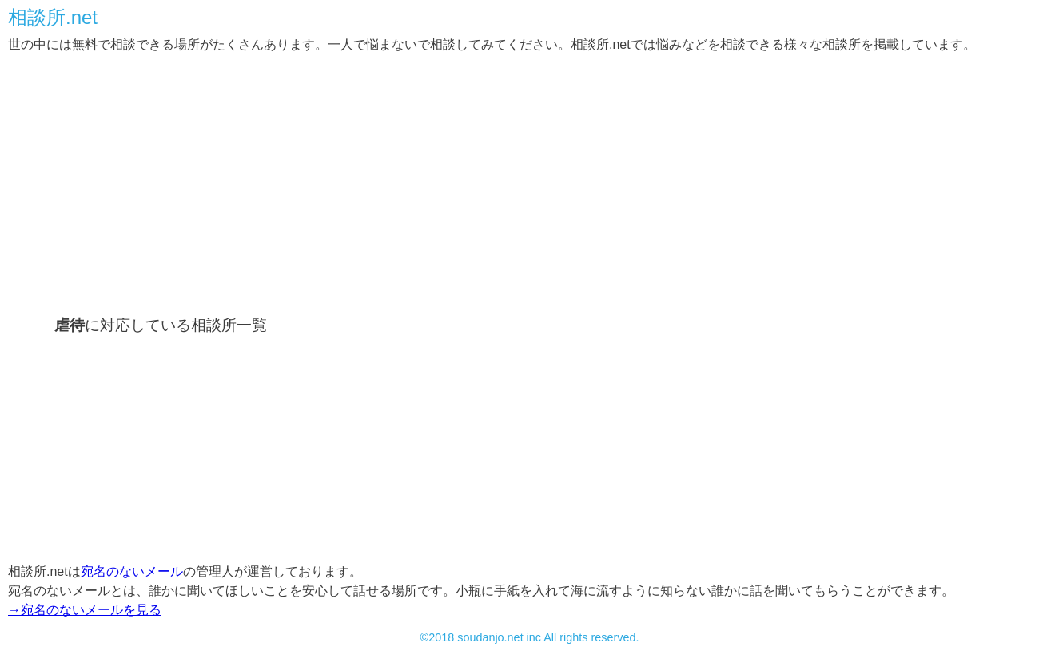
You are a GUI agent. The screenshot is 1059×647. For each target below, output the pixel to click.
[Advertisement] (487, 182)
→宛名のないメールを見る (84, 610)
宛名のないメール (132, 571)
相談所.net (53, 17)
